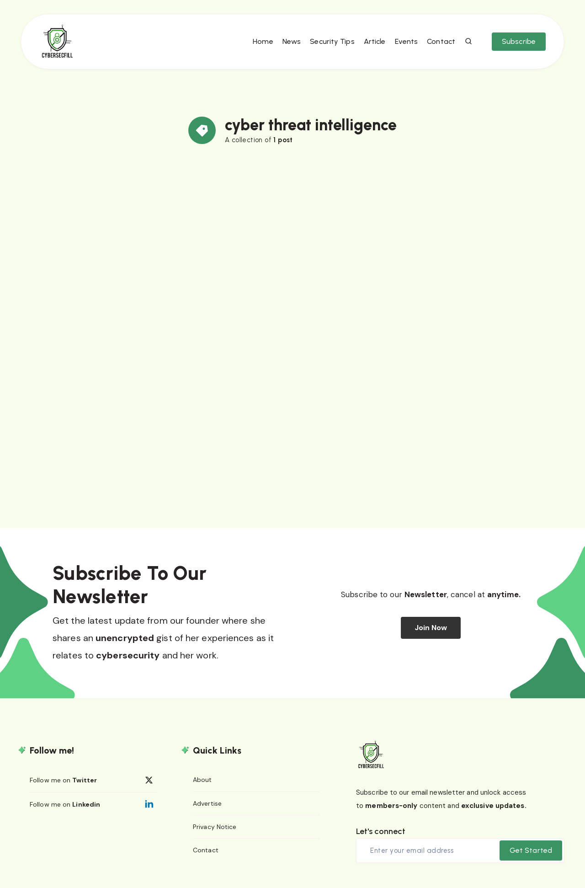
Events (406, 41)
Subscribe (519, 41)
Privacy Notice (214, 827)
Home (263, 41)
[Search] (468, 41)
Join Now (431, 627)
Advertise (207, 803)
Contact (441, 41)
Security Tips (332, 41)
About (202, 780)
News (291, 41)
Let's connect (380, 831)
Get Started (531, 850)
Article (375, 41)
